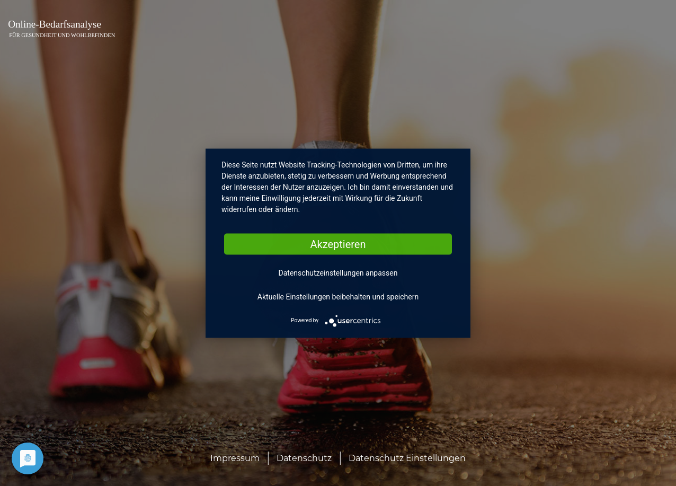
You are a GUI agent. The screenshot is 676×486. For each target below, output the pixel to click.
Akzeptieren (338, 243)
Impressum (235, 458)
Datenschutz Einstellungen (407, 458)
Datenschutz (304, 458)
